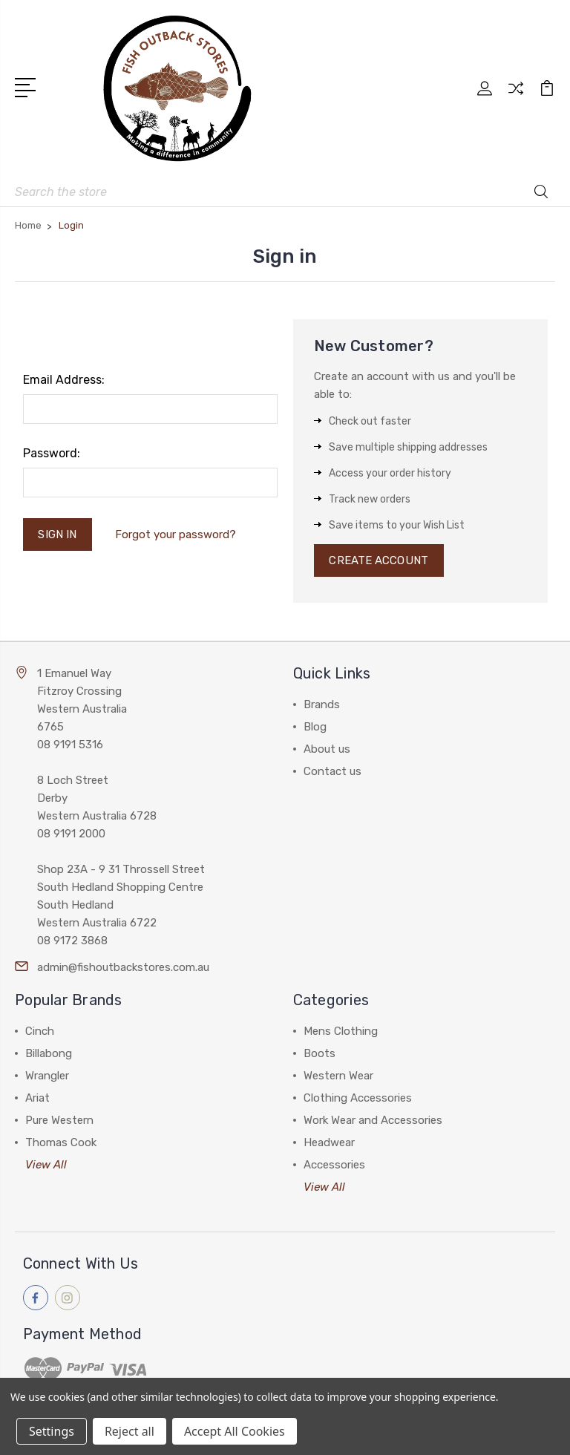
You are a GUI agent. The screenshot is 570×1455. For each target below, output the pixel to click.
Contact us (332, 771)
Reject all (129, 1431)
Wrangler (47, 1075)
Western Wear (338, 1075)
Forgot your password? (175, 534)
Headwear (329, 1142)
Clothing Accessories (358, 1098)
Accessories (334, 1164)
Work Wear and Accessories (373, 1120)
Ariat (37, 1098)
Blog (315, 726)
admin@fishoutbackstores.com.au (123, 967)
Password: (51, 453)
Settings (51, 1431)
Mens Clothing (341, 1031)
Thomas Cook (60, 1142)
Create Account (379, 560)
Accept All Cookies (234, 1431)
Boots (319, 1053)
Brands (322, 704)
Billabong (48, 1053)
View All (46, 1164)
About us (327, 749)
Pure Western (59, 1120)
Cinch (39, 1031)
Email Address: (64, 380)
